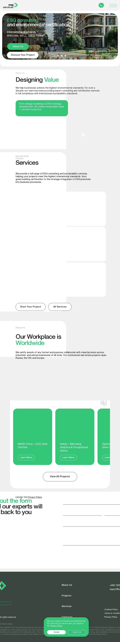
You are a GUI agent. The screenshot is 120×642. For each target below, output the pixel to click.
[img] (83, 279)
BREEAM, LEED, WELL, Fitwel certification (29, 200)
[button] (54, 55)
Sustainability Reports (33, 268)
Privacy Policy (110, 617)
